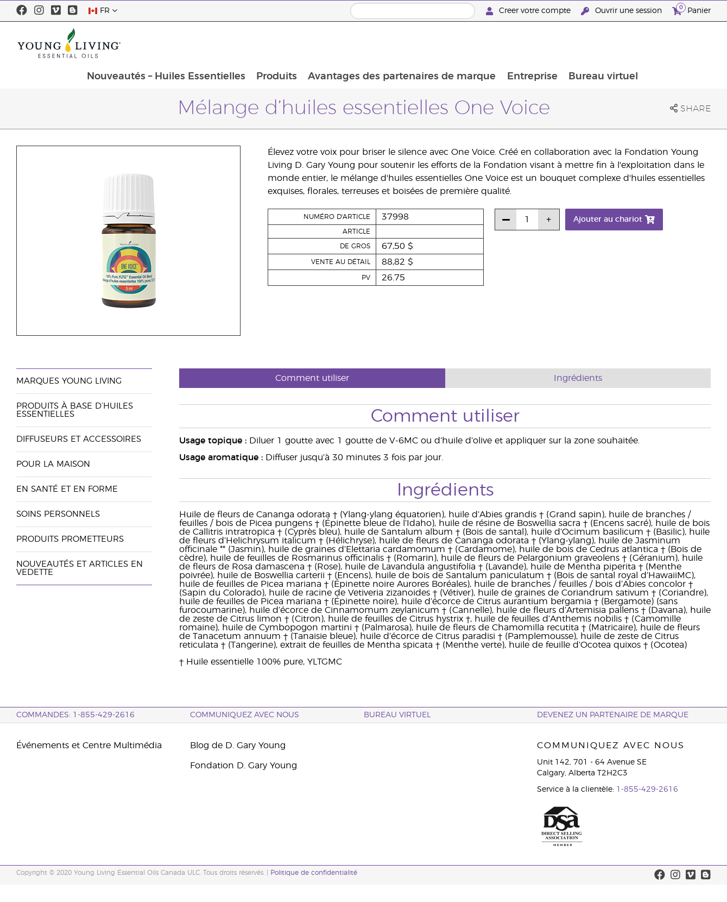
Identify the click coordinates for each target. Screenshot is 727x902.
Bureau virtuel (670, 43)
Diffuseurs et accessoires (78, 439)
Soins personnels (58, 514)
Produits (340, 43)
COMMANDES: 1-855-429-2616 (75, 715)
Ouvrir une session (622, 11)
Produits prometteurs (70, 539)
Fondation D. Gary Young (243, 765)
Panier (691, 9)
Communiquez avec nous (244, 715)
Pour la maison (53, 464)
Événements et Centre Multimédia (89, 745)
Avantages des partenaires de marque (467, 43)
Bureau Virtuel (397, 715)
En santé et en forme (67, 489)
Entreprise (598, 43)
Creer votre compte (529, 11)
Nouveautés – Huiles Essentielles (229, 43)
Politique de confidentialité (313, 872)
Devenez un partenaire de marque (612, 715)
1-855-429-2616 (647, 789)
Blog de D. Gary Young (238, 745)
